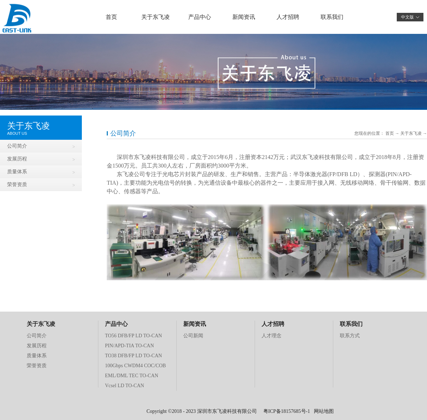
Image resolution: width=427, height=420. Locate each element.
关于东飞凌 (411, 133)
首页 (111, 17)
